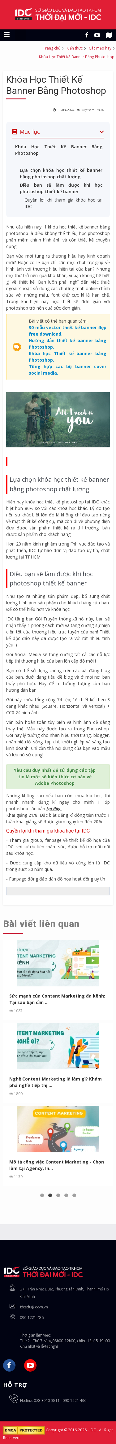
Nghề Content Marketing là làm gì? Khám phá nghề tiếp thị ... (55, 1082)
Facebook (9, 1365)
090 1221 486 (32, 1317)
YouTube (30, 1365)
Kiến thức (75, 48)
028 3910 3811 (47, 1400)
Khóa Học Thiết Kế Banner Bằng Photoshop (56, 85)
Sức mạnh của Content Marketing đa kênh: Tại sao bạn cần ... (57, 999)
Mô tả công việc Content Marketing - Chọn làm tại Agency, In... (56, 1165)
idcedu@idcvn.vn (34, 1307)
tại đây (53, 808)
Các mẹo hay (100, 48)
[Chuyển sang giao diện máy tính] (20, 35)
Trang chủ (51, 48)
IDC (93, 1430)
